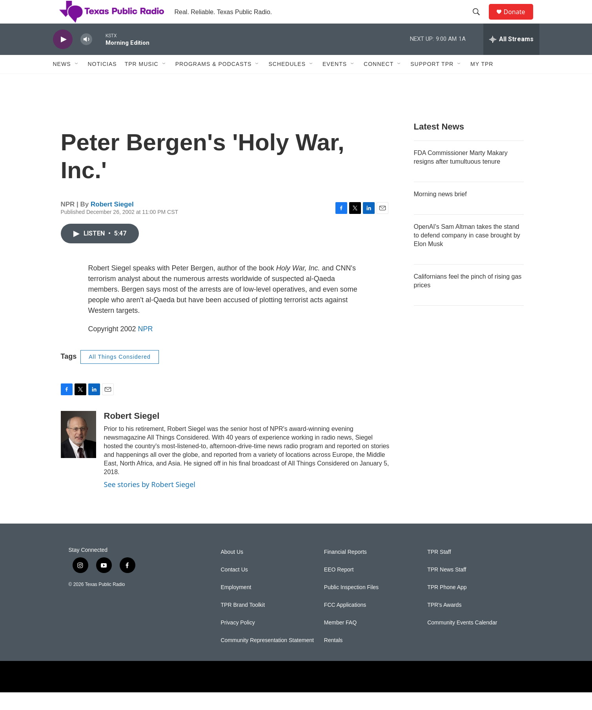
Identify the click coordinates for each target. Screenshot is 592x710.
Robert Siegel (112, 222)
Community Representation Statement (267, 658)
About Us (232, 570)
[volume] (86, 57)
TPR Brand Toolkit (243, 623)
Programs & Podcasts (213, 81)
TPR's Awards (444, 623)
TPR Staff (439, 570)
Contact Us (234, 587)
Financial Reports (345, 570)
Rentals (333, 658)
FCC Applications (345, 623)
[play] (62, 57)
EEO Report (338, 587)
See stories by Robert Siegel (149, 502)
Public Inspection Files (351, 605)
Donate (519, 20)
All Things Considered (120, 374)
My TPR (481, 81)
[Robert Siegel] (78, 452)
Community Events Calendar (462, 640)
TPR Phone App (446, 605)
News (62, 81)
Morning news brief (440, 211)
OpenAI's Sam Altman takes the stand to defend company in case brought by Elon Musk (467, 253)
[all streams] (511, 57)
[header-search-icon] (480, 20)
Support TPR (432, 81)
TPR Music (141, 81)
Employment (236, 605)
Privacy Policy (238, 640)
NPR (145, 346)
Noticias (102, 81)
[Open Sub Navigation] (77, 81)
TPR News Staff (446, 587)
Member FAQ (340, 640)
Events (334, 81)
